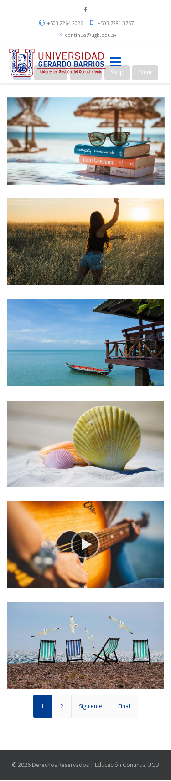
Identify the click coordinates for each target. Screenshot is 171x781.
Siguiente (90, 706)
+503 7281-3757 (116, 23)
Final (124, 706)
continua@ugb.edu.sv (90, 35)
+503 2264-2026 (65, 23)
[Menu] (115, 62)
